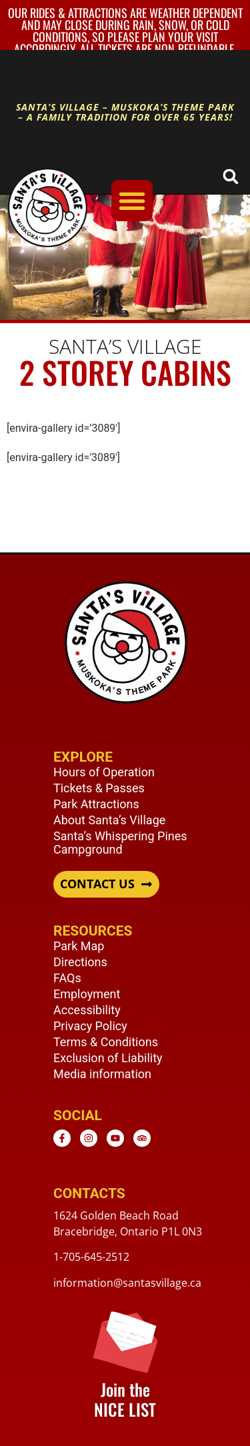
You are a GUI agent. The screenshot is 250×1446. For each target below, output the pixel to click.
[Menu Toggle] (132, 200)
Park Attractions (96, 804)
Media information (102, 1074)
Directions (80, 962)
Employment (86, 994)
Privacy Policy (90, 1026)
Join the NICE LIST (125, 1399)
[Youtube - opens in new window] (115, 1138)
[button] (230, 176)
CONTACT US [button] (97, 884)
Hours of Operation (104, 772)
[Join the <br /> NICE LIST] (125, 1340)
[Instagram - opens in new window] (88, 1138)
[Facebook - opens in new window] (62, 1138)
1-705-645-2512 (91, 1256)
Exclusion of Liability (108, 1058)
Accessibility (87, 1010)
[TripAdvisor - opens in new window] (142, 1138)
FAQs (67, 978)
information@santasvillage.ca (127, 1282)
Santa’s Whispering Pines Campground (120, 842)
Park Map (78, 946)
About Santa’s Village (109, 820)
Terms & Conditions (105, 1042)
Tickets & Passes (99, 788)
